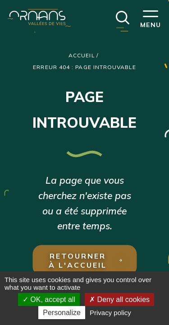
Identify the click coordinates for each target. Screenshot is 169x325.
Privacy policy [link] (110, 312)
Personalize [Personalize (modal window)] (62, 312)
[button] (122, 16)
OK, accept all (49, 299)
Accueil (82, 55)
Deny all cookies (119, 299)
